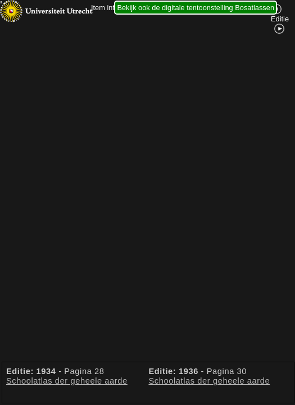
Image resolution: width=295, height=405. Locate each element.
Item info (105, 7)
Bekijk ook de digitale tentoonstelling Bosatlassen (195, 7)
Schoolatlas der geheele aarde (67, 380)
